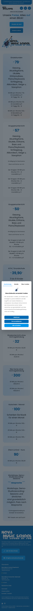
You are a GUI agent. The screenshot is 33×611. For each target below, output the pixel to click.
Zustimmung (7, 284)
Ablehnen (16, 317)
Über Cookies (25, 284)
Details (16, 284)
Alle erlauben (16, 325)
